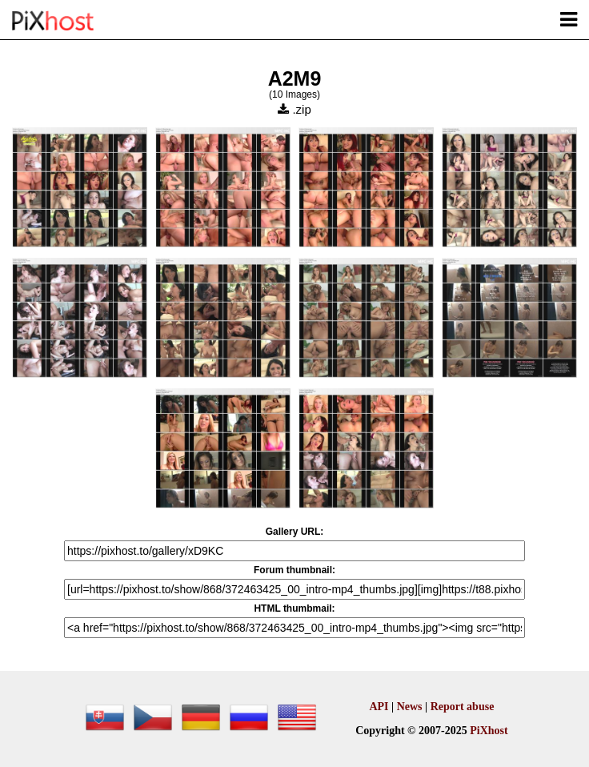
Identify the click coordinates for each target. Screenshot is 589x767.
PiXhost (488, 731)
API (378, 707)
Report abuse (463, 707)
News (410, 707)
